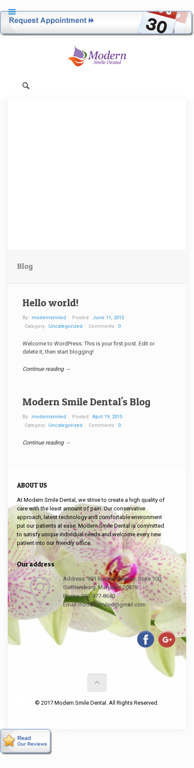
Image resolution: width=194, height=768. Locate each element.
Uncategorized (65, 326)
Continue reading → (46, 369)
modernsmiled (49, 317)
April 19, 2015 (107, 417)
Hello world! (50, 302)
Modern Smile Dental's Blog (86, 401)
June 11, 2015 (108, 317)
